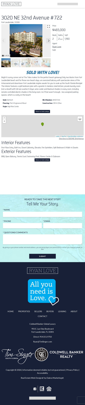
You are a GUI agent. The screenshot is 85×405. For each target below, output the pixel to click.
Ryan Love (56, 46)
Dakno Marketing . (55, 378)
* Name (6, 210)
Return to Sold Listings (42, 111)
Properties (24, 311)
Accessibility (42, 373)
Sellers (38, 311)
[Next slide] (48, 40)
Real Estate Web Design (32, 378)
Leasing (62, 311)
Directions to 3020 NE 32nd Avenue (71, 138)
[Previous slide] (3, 40)
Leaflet (57, 136)
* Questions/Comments (15, 232)
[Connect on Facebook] (35, 389)
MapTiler (64, 136)
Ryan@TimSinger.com (42, 341)
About (74, 311)
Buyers (50, 311)
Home (11, 311)
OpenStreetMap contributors (75, 136)
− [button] (4, 121)
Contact (42, 316)
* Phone (7, 221)
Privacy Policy (72, 370)
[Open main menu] (81, 4)
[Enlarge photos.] (48, 26)
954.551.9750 (46, 337)
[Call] (67, 4)
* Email (46, 221)
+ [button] (4, 118)
